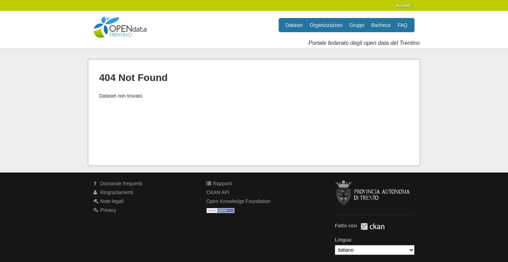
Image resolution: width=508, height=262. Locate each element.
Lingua (343, 240)
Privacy (104, 210)
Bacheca (381, 25)
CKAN (373, 226)
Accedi (403, 5)
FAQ (402, 25)
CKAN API (217, 192)
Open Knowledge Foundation (238, 201)
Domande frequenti (117, 183)
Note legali (108, 201)
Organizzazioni (326, 25)
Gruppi (356, 25)
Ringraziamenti (113, 192)
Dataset (294, 25)
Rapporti (219, 183)
